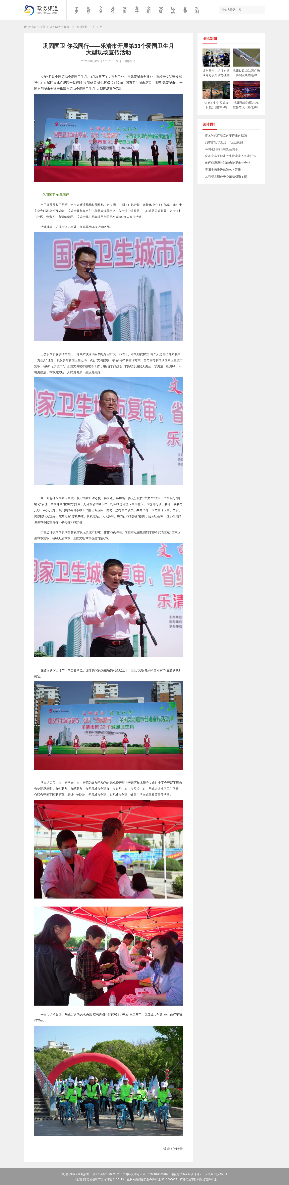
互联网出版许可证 (216, 1174)
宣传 (137, 10)
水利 (197, 10)
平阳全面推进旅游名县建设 (223, 169)
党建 (161, 10)
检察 (89, 10)
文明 (149, 10)
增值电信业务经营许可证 (186, 1174)
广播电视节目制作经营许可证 (198, 1179)
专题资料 (82, 26)
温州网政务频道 (59, 26)
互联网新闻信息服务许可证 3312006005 (152, 1179)
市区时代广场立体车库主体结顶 (226, 135)
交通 (101, 10)
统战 (173, 10)
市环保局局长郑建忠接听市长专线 (227, 162)
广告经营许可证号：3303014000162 (145, 1174)
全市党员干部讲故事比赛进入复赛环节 (230, 156)
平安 (76, 10)
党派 (125, 10)
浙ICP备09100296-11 (106, 1174)
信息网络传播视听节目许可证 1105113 (99, 1179)
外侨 (113, 10)
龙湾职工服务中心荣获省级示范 (226, 176)
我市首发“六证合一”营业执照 (224, 142)
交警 (185, 10)
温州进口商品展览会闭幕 (221, 149)
